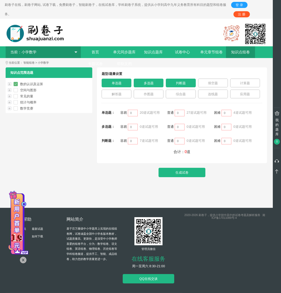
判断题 (181, 83)
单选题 (117, 83)
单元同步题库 (124, 52)
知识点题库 (153, 52)
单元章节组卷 (211, 52)
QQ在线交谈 (148, 279)
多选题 (149, 83)
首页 (95, 52)
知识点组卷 (240, 52)
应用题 (245, 94)
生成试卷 (182, 172)
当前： (43, 52)
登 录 (239, 5)
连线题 (213, 94)
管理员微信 (148, 249)
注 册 (241, 14)
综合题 (181, 94)
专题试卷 (95, 64)
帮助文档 (124, 64)
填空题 (213, 83)
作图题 (149, 94)
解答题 (117, 94)
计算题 (245, 83)
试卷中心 (182, 52)
